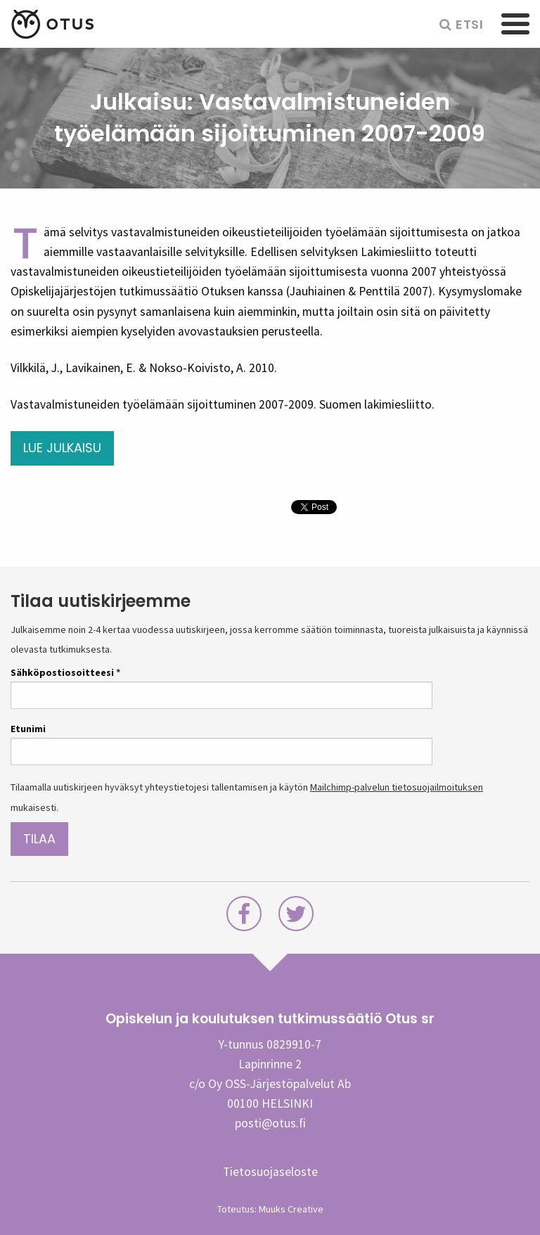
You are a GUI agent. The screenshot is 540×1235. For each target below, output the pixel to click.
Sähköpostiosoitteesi (65, 672)
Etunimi (28, 728)
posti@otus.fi (270, 1123)
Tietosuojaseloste (270, 1171)
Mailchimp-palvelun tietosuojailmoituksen (396, 787)
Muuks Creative (291, 1209)
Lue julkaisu (62, 447)
